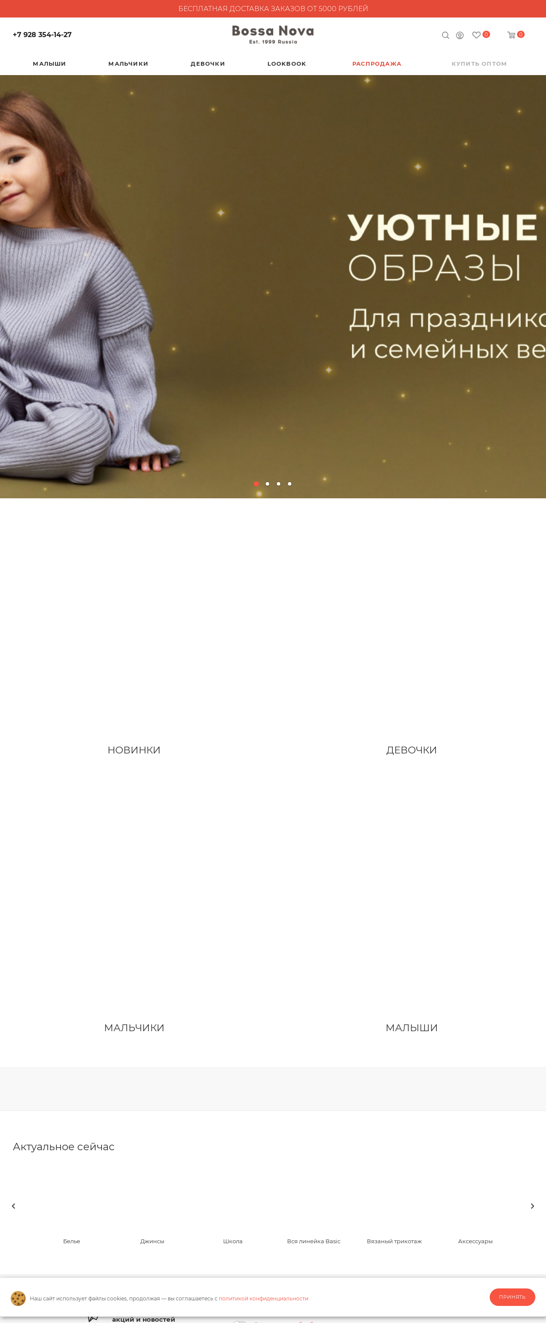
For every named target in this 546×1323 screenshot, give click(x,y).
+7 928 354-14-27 (42, 35)
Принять (512, 1297)
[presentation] (13, 1206)
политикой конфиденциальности (263, 1298)
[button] (256, 483)
